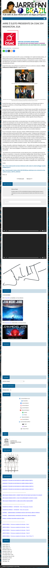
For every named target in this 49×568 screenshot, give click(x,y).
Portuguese (37, 1)
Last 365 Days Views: (6, 556)
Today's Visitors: (5, 548)
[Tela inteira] (45, 231)
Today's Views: (5, 546)
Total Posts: (4, 559)
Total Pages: (5, 561)
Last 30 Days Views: (6, 554)
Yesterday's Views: (6, 550)
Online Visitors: (5, 545)
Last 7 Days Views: (6, 553)
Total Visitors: (5, 558)
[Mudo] (43, 231)
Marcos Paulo (8, 48)
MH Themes (17, 566)
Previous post (20, 179)
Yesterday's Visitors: (6, 551)
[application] (24, 219)
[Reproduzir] (4, 231)
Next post (29, 179)
